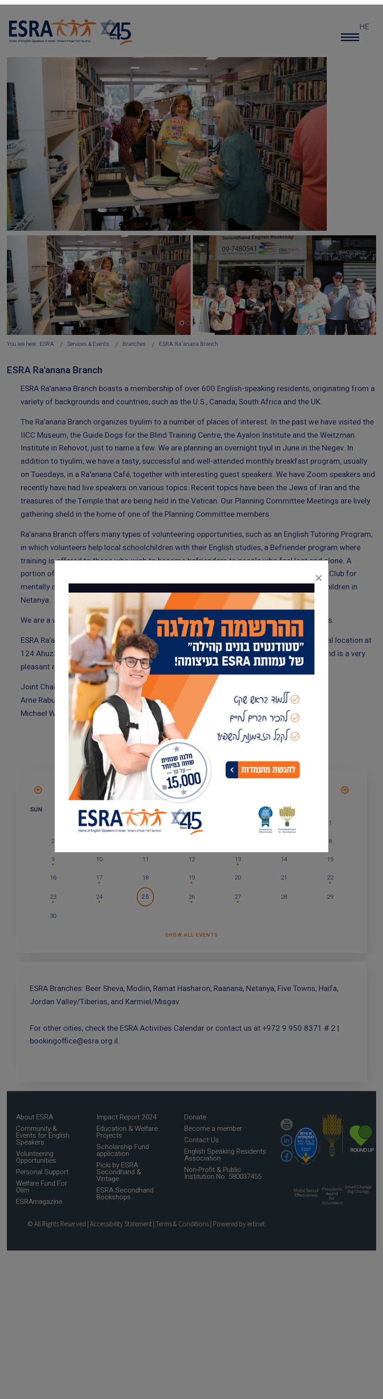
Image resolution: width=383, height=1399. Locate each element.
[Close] (318, 575)
